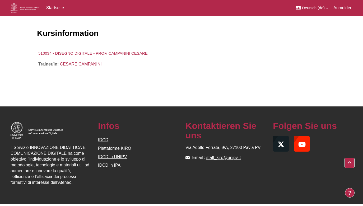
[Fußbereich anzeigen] (350, 193)
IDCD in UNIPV (112, 156)
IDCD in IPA (109, 165)
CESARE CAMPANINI (81, 64)
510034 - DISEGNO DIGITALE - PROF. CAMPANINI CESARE (93, 53)
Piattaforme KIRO (114, 148)
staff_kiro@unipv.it (223, 157)
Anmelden (342, 8)
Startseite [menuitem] (55, 8)
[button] (311, 8)
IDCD (103, 140)
